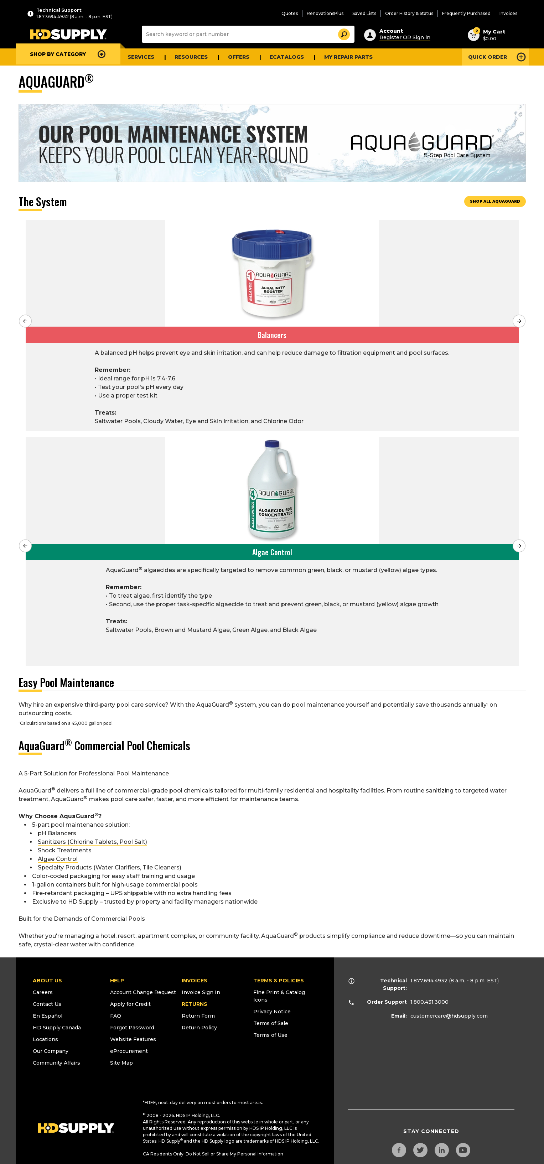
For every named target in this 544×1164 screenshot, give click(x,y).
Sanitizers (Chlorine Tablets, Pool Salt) (92, 840)
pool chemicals (191, 788)
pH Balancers (57, 831)
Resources (191, 57)
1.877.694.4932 (428, 979)
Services (141, 57)
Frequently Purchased (466, 13)
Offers (238, 57)
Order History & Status (409, 13)
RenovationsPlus (325, 13)
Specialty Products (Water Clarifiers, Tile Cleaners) (109, 865)
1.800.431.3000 (429, 1000)
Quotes (289, 13)
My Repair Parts (348, 57)
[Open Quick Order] (495, 57)
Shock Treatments (65, 848)
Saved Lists (364, 13)
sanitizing (440, 788)
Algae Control (58, 857)
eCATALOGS (287, 57)
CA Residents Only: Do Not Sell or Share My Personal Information (213, 1152)
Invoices (508, 13)
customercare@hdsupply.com (449, 1014)
